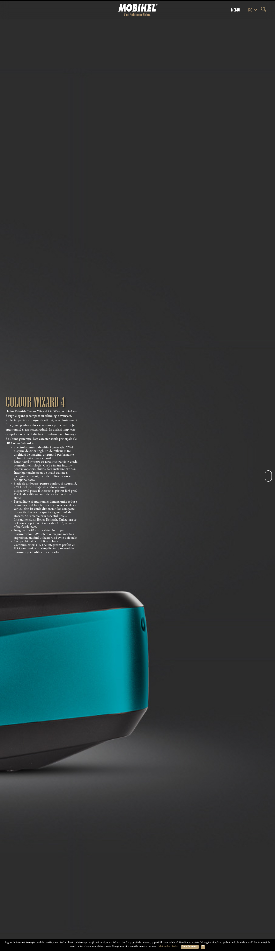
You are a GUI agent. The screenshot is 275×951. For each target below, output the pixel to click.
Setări (175, 946)
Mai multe (164, 946)
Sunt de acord (189, 946)
